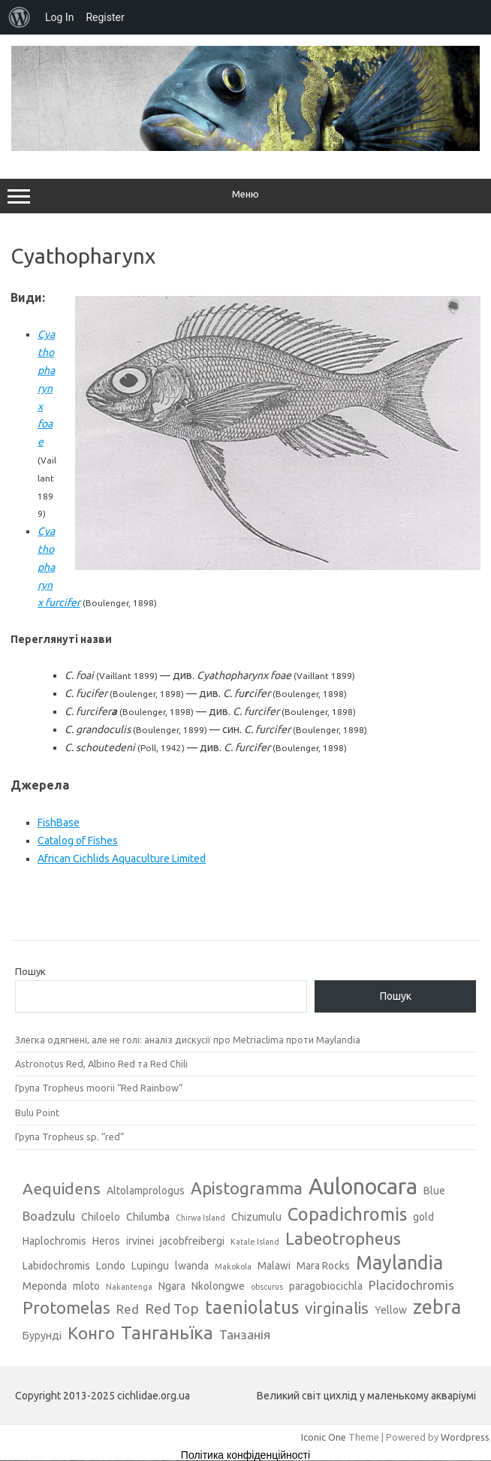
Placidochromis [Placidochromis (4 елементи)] (411, 1285)
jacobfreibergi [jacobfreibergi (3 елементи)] (192, 1241)
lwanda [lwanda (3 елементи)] (192, 1266)
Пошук (30, 971)
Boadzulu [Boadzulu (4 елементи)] (49, 1216)
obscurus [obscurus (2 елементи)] (267, 1286)
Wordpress (465, 1437)
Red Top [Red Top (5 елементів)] (172, 1308)
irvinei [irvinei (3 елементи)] (140, 1241)
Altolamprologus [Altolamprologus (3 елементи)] (146, 1191)
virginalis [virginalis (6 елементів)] (337, 1308)
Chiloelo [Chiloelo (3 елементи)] (100, 1217)
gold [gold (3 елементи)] (423, 1217)
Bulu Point (37, 1112)
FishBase (59, 823)
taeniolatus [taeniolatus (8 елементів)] (252, 1307)
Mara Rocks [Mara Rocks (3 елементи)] (323, 1266)
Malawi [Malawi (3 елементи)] (274, 1266)
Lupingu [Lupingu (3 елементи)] (150, 1266)
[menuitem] (19, 17)
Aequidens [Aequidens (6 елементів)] (62, 1188)
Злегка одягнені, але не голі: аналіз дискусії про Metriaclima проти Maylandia (187, 1039)
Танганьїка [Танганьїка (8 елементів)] (167, 1332)
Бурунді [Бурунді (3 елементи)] (42, 1336)
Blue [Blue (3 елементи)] (434, 1191)
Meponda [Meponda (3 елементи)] (45, 1286)
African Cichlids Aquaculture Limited (122, 859)
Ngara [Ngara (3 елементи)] (171, 1286)
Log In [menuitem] (59, 17)
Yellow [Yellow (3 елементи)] (391, 1310)
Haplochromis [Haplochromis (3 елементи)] (54, 1241)
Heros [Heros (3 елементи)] (106, 1241)
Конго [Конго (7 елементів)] (91, 1333)
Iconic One (323, 1437)
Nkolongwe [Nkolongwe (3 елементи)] (218, 1286)
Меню (245, 196)
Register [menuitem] (105, 17)
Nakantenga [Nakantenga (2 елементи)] (129, 1286)
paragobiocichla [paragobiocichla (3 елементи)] (326, 1286)
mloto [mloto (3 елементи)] (86, 1286)
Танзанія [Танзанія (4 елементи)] (244, 1334)
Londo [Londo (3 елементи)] (110, 1266)
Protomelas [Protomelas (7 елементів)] (66, 1307)
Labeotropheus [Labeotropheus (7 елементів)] (343, 1238)
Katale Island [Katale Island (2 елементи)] (254, 1241)
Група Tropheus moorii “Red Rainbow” (99, 1087)
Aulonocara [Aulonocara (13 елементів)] (363, 1186)
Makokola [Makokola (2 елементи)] (233, 1266)
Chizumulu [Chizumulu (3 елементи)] (256, 1217)
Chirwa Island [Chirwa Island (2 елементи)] (200, 1217)
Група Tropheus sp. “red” (70, 1136)
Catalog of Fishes (78, 841)
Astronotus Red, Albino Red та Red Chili (101, 1063)
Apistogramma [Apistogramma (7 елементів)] (247, 1188)
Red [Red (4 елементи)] (127, 1309)
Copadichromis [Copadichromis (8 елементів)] (347, 1214)
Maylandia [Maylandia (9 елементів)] (399, 1262)
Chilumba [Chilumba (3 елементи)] (148, 1217)
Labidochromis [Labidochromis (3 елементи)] (56, 1266)
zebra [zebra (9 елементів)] (437, 1307)
